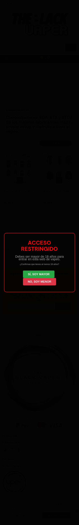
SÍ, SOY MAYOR (38, 274)
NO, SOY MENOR (39, 281)
